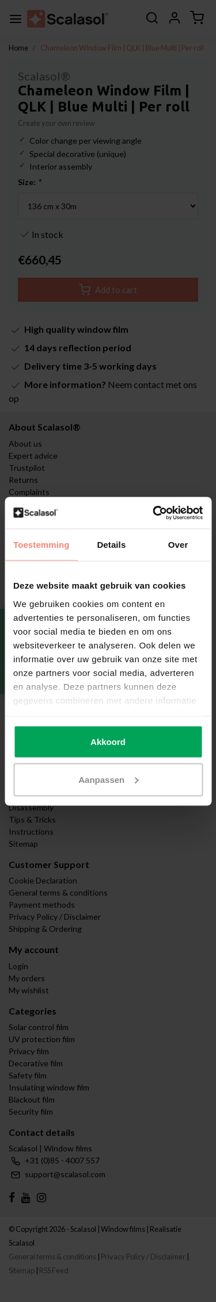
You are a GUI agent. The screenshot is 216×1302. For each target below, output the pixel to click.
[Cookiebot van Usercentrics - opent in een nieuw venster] (154, 512)
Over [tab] (178, 545)
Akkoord (108, 742)
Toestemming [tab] (41, 545)
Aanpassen (108, 779)
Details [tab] (111, 545)
